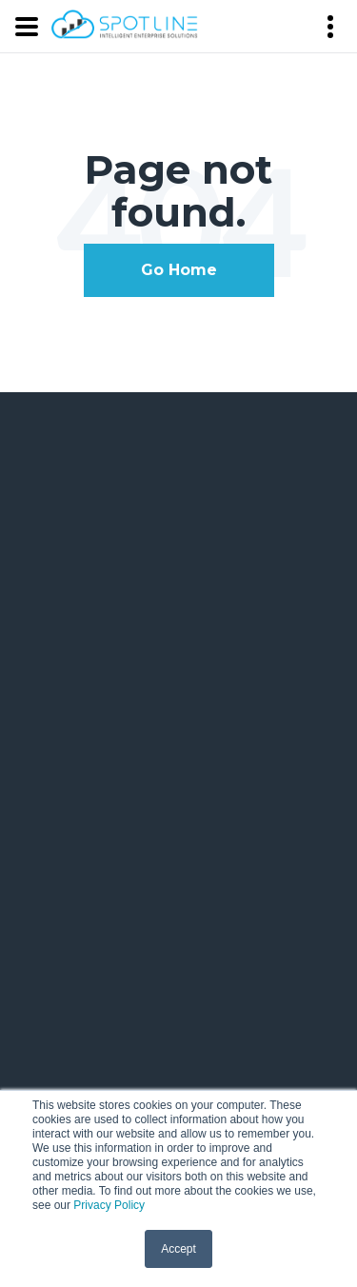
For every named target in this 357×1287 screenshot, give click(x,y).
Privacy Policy (109, 1205)
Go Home (179, 270)
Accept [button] (178, 1249)
